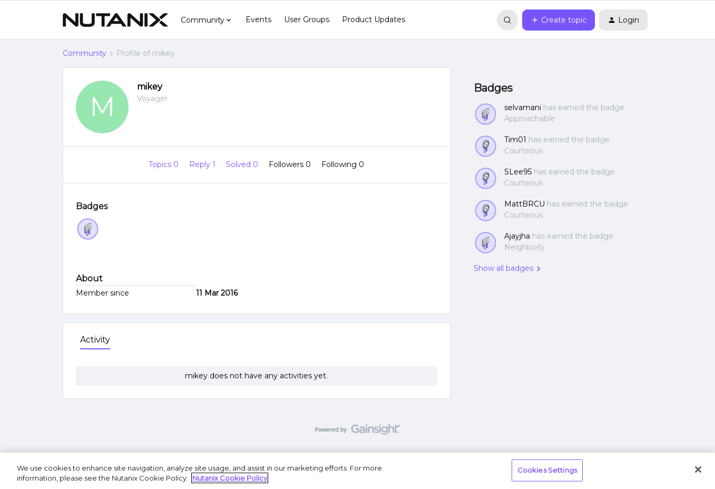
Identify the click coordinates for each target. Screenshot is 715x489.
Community (84, 53)
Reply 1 (203, 164)
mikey (149, 87)
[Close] (698, 469)
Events (258, 19)
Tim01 (515, 139)
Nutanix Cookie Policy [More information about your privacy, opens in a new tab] (229, 478)
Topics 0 (165, 164)
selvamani (522, 107)
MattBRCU (524, 204)
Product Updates (373, 19)
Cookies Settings (547, 470)
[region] (357, 471)
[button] (558, 20)
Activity (95, 340)
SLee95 (518, 172)
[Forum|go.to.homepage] (115, 20)
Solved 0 (243, 164)
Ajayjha (517, 236)
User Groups (306, 19)
